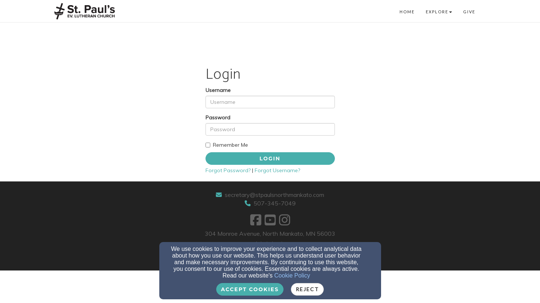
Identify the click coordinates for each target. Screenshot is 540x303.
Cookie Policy (292, 275)
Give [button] (469, 11)
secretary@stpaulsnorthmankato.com (274, 194)
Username (218, 90)
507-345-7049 (275, 203)
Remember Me (227, 145)
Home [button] (407, 11)
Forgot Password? (228, 170)
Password (218, 117)
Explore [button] (439, 11)
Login (270, 158)
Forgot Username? (277, 170)
